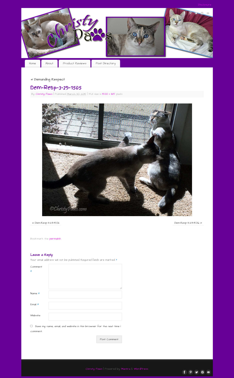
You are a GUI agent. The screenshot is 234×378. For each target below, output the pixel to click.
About (49, 63)
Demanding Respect (47, 79)
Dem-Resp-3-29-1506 (186, 223)
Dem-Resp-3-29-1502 (47, 223)
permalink (55, 239)
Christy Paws (44, 94)
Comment (34, 269)
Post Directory (106, 63)
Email (34, 304)
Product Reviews (74, 63)
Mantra (125, 369)
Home (32, 63)
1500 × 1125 (108, 94)
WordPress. (141, 369)
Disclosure (204, 5)
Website (34, 315)
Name (34, 293)
